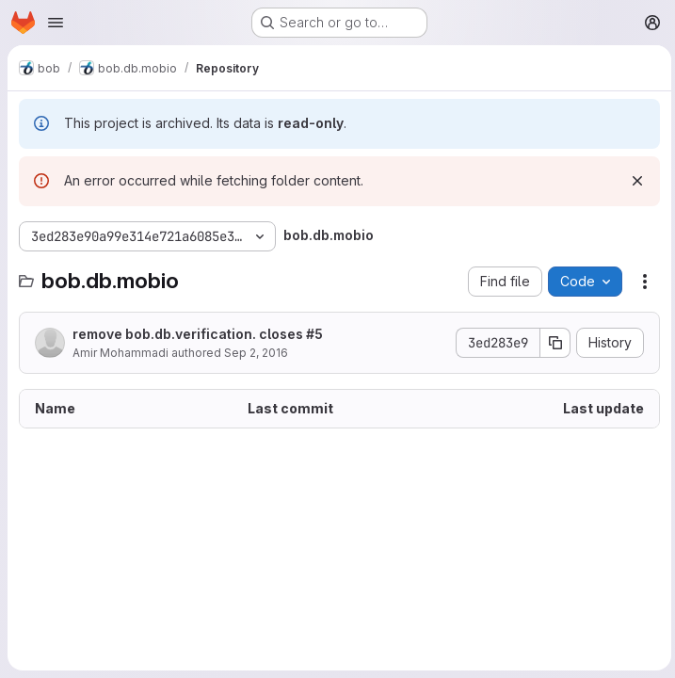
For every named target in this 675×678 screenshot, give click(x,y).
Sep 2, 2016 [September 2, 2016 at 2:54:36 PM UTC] (256, 353)
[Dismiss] (633, 181)
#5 (314, 334)
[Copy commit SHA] (552, 343)
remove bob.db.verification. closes (197, 334)
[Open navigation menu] (55, 23)
